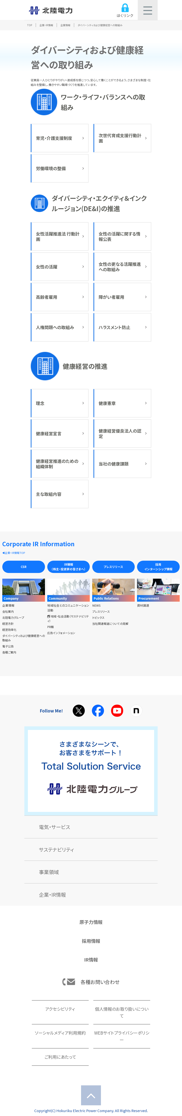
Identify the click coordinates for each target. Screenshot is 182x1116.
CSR (23, 567)
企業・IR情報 (46, 25)
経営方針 (8, 623)
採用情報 (91, 940)
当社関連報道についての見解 (110, 623)
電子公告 (8, 646)
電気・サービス (54, 826)
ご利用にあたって (60, 1057)
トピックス (98, 617)
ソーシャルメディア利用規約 (60, 1033)
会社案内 (8, 611)
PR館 (50, 627)
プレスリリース (113, 567)
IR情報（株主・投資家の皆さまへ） (68, 566)
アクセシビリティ (60, 1009)
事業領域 (49, 871)
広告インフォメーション (61, 633)
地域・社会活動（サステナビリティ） (68, 618)
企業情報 (65, 25)
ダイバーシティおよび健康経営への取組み (23, 638)
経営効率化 (9, 629)
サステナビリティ (56, 849)
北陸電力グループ (13, 617)
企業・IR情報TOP (15, 553)
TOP (29, 25)
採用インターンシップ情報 (158, 566)
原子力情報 (91, 922)
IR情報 (91, 959)
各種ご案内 (9, 652)
